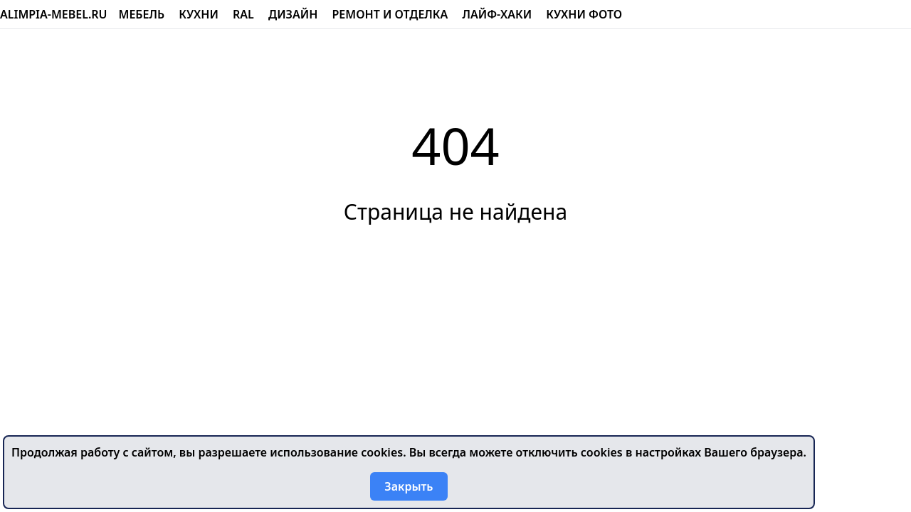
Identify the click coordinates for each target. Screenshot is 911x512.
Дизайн (292, 14)
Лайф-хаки (497, 14)
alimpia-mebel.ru (53, 14)
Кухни (198, 14)
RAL (243, 14)
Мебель (142, 14)
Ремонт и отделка (390, 14)
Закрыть (408, 486)
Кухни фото (584, 14)
